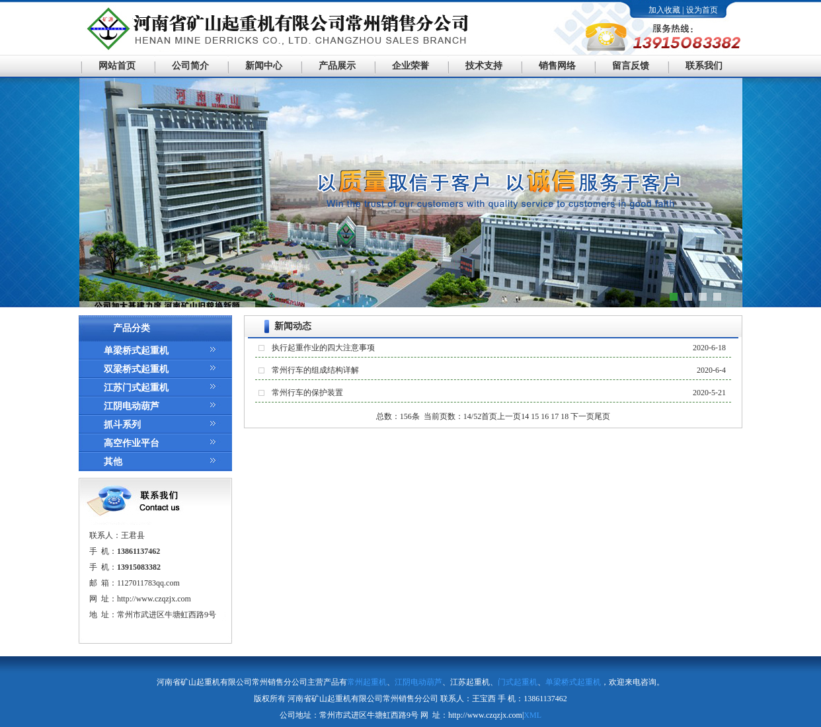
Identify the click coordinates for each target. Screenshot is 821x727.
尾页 (602, 416)
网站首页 (117, 66)
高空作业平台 (131, 443)
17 (555, 416)
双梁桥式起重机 (136, 369)
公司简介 (190, 66)
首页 (489, 416)
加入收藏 (664, 10)
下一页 (582, 416)
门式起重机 (517, 682)
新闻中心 (263, 66)
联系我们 (704, 66)
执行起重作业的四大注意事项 (323, 347)
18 (564, 416)
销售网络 (557, 66)
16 (545, 416)
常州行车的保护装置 (307, 392)
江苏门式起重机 (136, 388)
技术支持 (483, 66)
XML (532, 715)
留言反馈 (630, 66)
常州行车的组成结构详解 (315, 370)
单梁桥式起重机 (136, 351)
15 (535, 416)
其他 (113, 462)
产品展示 (337, 66)
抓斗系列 (122, 425)
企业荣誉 (410, 66)
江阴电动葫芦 (131, 406)
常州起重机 (367, 682)
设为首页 (702, 10)
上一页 (509, 416)
